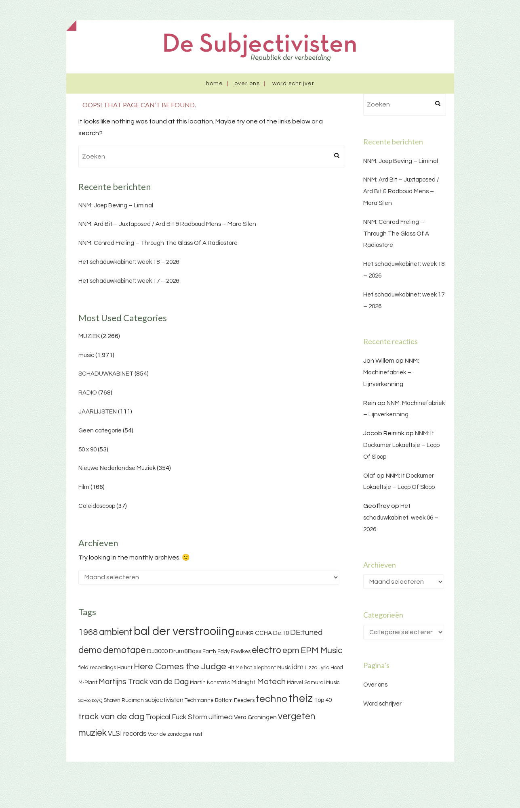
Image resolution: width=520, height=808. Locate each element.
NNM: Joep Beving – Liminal (115, 206)
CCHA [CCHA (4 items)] (263, 633)
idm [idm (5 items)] (297, 667)
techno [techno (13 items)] (271, 699)
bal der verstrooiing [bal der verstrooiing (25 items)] (184, 631)
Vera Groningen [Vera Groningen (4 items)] (255, 717)
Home (214, 83)
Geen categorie (100, 431)
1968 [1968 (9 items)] (88, 632)
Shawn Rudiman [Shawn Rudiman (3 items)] (123, 700)
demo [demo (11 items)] (90, 650)
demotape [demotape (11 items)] (124, 650)
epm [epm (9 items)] (290, 650)
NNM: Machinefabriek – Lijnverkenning (391, 372)
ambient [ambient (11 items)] (116, 632)
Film (83, 487)
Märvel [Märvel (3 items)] (295, 682)
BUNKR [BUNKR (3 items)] (245, 633)
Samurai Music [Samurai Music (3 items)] (322, 682)
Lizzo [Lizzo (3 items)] (311, 667)
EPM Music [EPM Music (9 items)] (322, 650)
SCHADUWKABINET (105, 374)
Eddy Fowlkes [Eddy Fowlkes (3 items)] (234, 651)
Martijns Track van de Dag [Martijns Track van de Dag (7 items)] (144, 682)
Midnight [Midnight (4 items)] (244, 682)
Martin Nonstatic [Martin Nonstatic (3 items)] (210, 682)
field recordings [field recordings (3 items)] (97, 667)
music (86, 355)
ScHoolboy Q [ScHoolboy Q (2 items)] (90, 700)
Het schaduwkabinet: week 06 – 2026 (400, 517)
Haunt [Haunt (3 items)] (125, 667)
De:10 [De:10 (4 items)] (281, 633)
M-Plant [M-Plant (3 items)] (87, 682)
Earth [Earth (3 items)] (209, 651)
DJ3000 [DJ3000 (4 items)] (157, 651)
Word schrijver (293, 83)
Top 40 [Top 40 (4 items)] (323, 700)
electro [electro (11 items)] (266, 650)
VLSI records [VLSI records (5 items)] (127, 733)
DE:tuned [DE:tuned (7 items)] (306, 632)
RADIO (87, 393)
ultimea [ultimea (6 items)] (220, 717)
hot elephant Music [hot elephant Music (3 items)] (267, 667)
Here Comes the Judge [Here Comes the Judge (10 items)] (180, 666)
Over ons (247, 83)
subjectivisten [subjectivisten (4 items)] (164, 700)
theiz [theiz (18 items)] (300, 698)
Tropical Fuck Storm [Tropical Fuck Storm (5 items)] (176, 717)
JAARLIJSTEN (97, 412)
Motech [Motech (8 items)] (271, 682)
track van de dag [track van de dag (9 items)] (111, 716)
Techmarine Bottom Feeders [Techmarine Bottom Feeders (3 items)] (220, 700)
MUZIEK (89, 336)
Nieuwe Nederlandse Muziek (117, 468)
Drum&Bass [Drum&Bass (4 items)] (185, 651)
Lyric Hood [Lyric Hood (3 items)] (330, 667)
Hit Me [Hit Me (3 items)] (235, 667)
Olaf (369, 476)
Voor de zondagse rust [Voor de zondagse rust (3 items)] (175, 734)
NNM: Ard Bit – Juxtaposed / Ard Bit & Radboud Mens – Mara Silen (167, 224)
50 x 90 (87, 450)
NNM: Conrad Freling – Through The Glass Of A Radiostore (158, 243)
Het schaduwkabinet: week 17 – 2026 (128, 281)
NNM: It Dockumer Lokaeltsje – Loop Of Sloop (401, 445)
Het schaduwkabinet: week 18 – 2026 (128, 262)
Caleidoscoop (96, 506)
